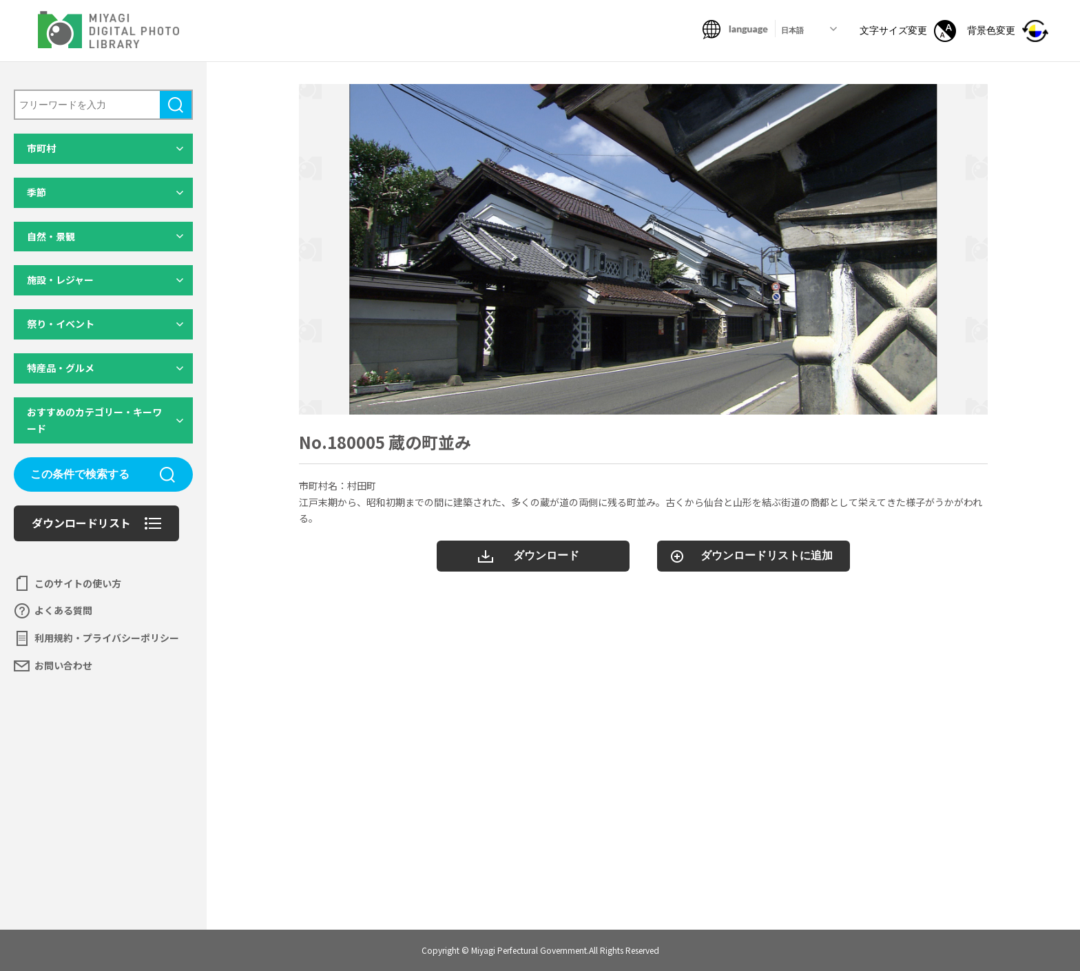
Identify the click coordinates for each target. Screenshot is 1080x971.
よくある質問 (63, 610)
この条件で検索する (79, 474)
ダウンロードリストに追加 (766, 555)
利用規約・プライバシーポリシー (106, 638)
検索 (175, 104)
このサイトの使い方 (77, 583)
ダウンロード (546, 555)
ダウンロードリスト (81, 522)
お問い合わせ (63, 665)
